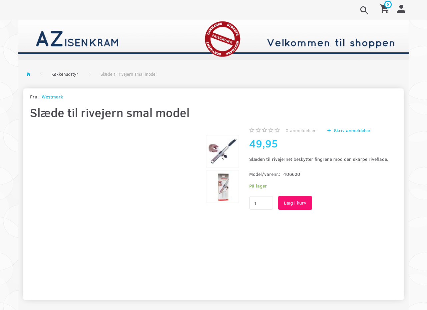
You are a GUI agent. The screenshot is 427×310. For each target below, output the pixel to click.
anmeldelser (301, 130)
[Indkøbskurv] (385, 8)
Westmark (52, 96)
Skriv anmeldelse (351, 130)
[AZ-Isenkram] (213, 39)
